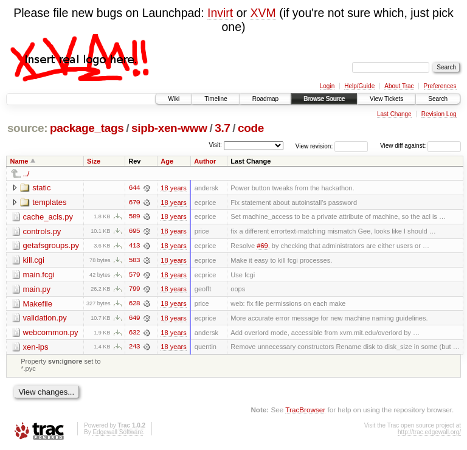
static (41, 187)
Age (167, 161)
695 (134, 232)
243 (134, 348)
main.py (37, 289)
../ (26, 173)
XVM (262, 12)
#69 (262, 246)
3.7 (222, 128)
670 (134, 202)
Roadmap (265, 98)
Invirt (220, 12)
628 (134, 305)
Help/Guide (359, 86)
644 (134, 188)
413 (134, 246)
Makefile (37, 304)
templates (49, 202)
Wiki (173, 98)
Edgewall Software (117, 434)
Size (93, 161)
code (251, 128)
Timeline (215, 98)
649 (134, 319)
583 (134, 261)
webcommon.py (50, 333)
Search (438, 98)
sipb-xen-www (169, 128)
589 (134, 217)
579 (134, 275)
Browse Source (324, 98)
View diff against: (420, 145)
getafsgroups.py (51, 246)
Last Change (394, 114)
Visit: (215, 145)
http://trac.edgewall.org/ (429, 434)
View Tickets (386, 98)
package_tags (87, 128)
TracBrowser (305, 411)
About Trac (398, 86)
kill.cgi (33, 260)
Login (327, 86)
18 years (173, 188)
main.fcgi (39, 275)
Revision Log (439, 114)
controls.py (42, 231)
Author (205, 161)
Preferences (440, 86)
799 (134, 290)
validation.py (45, 319)
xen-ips (36, 348)
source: (27, 128)
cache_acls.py (48, 216)
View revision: (314, 145)
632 (134, 334)
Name (19, 161)
